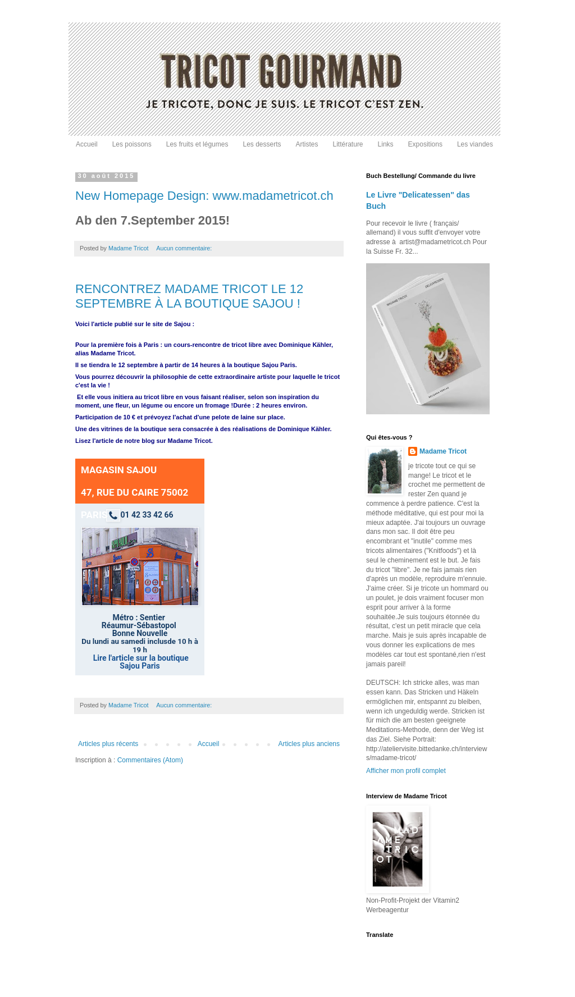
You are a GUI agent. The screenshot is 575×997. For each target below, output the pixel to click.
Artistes (307, 144)
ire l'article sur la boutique (142, 657)
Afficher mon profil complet (406, 771)
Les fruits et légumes (197, 144)
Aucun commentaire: (184, 248)
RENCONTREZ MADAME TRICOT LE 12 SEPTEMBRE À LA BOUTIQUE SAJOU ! (189, 296)
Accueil (87, 144)
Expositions (425, 144)
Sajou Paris (139, 665)
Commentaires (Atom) (150, 760)
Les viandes (475, 144)
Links (386, 144)
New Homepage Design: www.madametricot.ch (204, 196)
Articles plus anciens (309, 744)
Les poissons (132, 144)
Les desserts (262, 144)
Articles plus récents (108, 744)
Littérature (348, 144)
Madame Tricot (443, 451)
